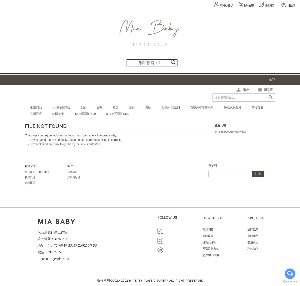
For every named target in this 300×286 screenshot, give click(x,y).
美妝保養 (258, 107)
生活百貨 (36, 113)
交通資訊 (253, 242)
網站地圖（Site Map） (38, 172)
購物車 (246, 5)
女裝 (83, 107)
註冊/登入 (227, 5)
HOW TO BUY (212, 218)
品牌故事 (253, 229)
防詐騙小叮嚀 (210, 255)
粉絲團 (269, 5)
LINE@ (290, 5)
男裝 (148, 107)
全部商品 (36, 107)
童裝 (116, 107)
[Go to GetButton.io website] (290, 281)
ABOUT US (256, 218)
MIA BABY (57, 222)
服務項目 (253, 235)
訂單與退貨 (74, 177)
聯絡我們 (253, 248)
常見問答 (207, 229)
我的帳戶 (73, 172)
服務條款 (207, 235)
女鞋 (99, 107)
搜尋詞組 (30, 177)
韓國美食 (58, 113)
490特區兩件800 (85, 113)
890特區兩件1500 (117, 113)
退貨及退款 (209, 242)
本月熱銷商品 (61, 107)
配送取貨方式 (210, 248)
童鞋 (132, 107)
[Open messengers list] (290, 274)
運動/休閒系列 (170, 107)
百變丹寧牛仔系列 (202, 107)
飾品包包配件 (232, 107)
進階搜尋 (30, 182)
